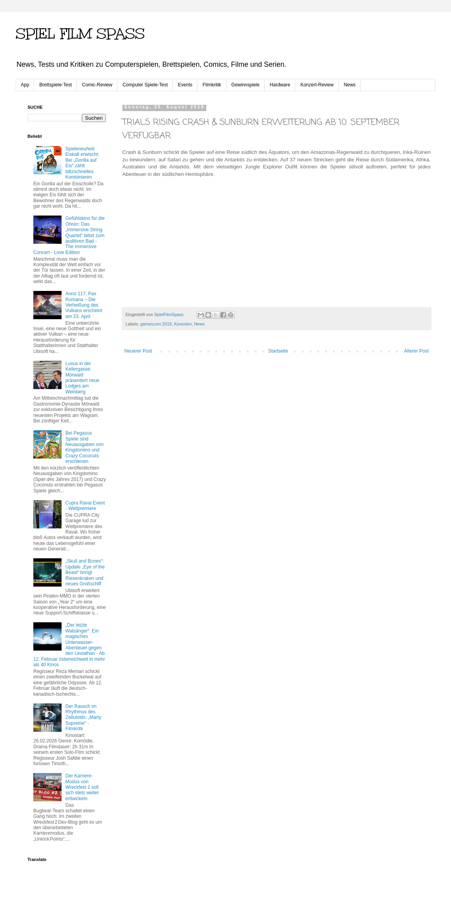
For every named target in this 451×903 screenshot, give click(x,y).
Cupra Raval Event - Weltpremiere (85, 505)
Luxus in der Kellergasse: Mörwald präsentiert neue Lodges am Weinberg (82, 378)
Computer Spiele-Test (144, 85)
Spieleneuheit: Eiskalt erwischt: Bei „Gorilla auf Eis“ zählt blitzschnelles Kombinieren (82, 163)
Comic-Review (97, 85)
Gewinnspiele (245, 85)
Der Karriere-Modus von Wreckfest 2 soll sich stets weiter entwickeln (82, 787)
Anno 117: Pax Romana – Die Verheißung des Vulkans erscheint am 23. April (83, 305)
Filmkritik (211, 85)
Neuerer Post (138, 351)
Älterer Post (416, 351)
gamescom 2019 (156, 324)
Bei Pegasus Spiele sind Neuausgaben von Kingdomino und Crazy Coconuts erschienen (84, 447)
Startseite (278, 351)
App (25, 85)
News (350, 85)
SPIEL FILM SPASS (80, 33)
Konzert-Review (317, 85)
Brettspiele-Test (55, 85)
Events (185, 85)
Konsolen (183, 324)
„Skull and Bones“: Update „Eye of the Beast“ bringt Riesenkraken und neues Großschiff (85, 572)
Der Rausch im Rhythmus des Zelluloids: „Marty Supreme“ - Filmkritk (83, 718)
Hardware (280, 85)
